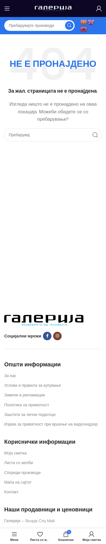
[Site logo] (53, 8)
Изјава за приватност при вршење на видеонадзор (51, 424)
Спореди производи (22, 472)
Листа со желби (18, 462)
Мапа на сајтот (18, 482)
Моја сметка (15, 453)
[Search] (39, 25)
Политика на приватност (26, 405)
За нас (10, 375)
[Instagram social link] (57, 336)
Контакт (11, 492)
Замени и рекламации (24, 395)
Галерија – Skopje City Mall (29, 520)
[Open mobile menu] (7, 8)
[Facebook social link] (47, 336)
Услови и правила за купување (32, 385)
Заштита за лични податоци (29, 414)
